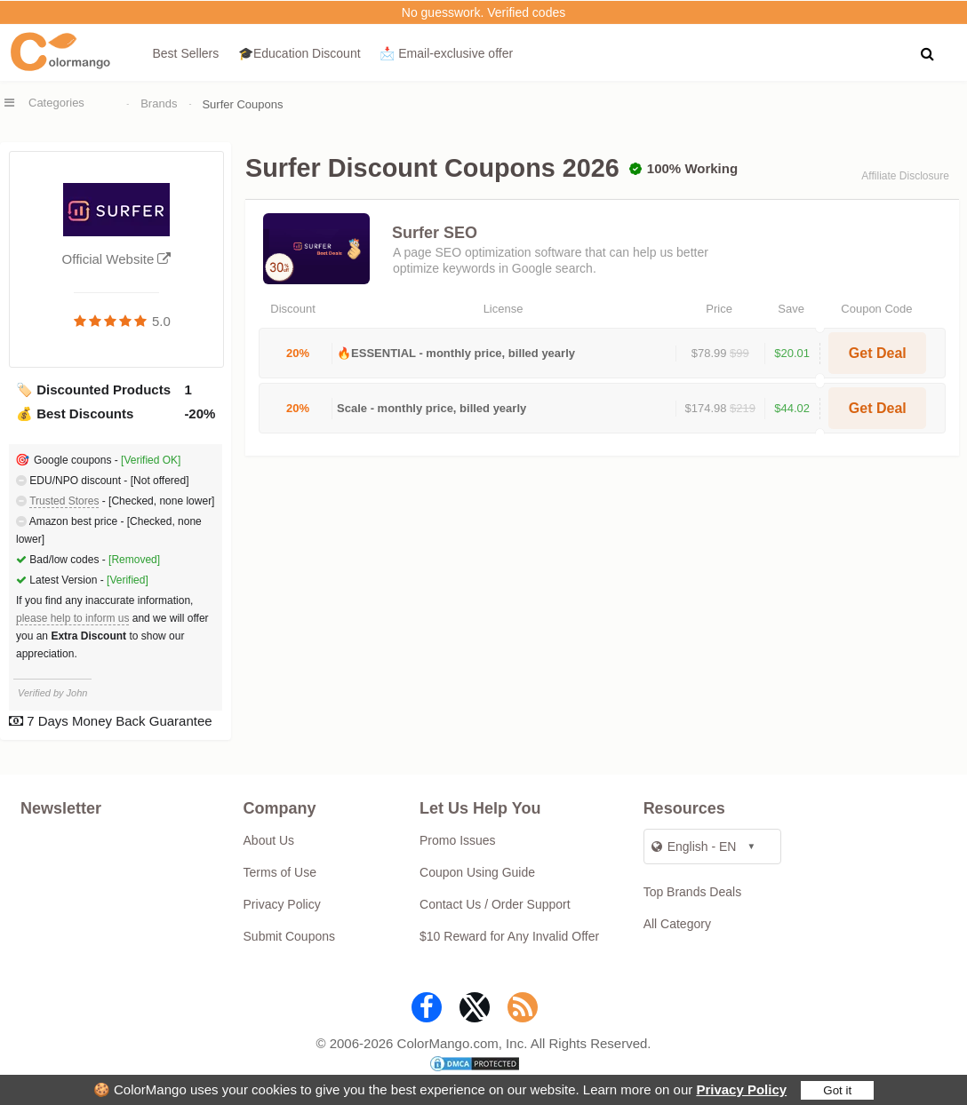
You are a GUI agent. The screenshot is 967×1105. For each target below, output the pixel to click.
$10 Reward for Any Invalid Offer (509, 936)
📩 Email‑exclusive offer (446, 53)
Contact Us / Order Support (495, 904)
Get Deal (878, 353)
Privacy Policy (741, 1089)
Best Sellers (186, 53)
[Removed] (134, 559)
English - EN (694, 846)
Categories (56, 102)
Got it (837, 1090)
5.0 (161, 321)
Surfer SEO (434, 233)
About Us (269, 840)
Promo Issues (458, 840)
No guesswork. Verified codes (483, 12)
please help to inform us (72, 618)
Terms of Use (280, 872)
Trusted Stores (64, 501)
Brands (158, 103)
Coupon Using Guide (477, 872)
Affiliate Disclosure (904, 176)
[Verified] (127, 580)
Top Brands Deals (692, 892)
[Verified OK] (150, 460)
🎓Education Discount (299, 53)
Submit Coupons (290, 936)
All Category (677, 924)
